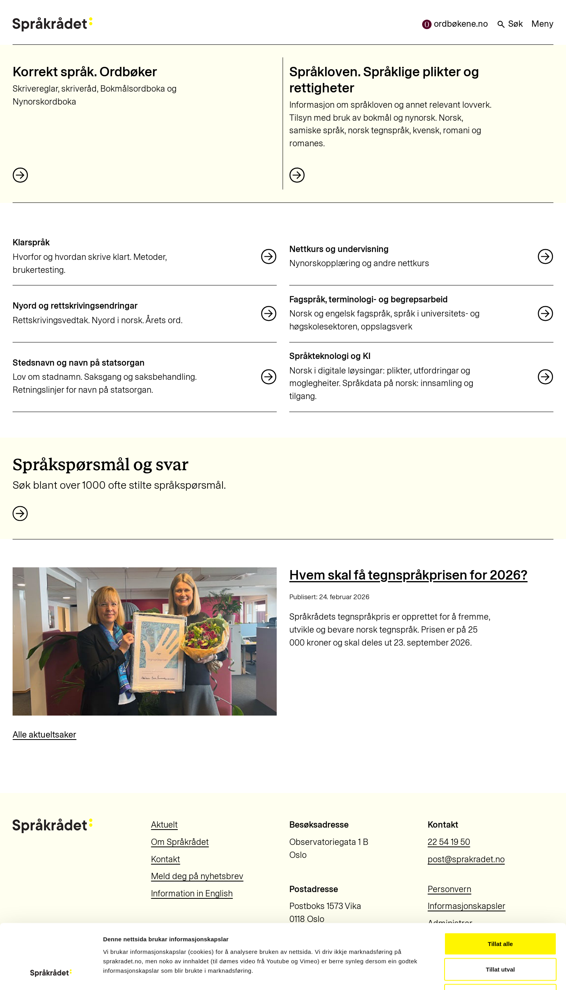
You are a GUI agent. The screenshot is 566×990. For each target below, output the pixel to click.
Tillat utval (500, 912)
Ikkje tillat (500, 938)
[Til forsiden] (52, 24)
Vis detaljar (425, 974)
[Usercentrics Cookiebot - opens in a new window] (51, 975)
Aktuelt (164, 824)
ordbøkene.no (455, 23)
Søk (509, 23)
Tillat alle (500, 886)
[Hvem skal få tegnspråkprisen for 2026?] (144, 641)
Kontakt (165, 859)
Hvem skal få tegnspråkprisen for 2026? (408, 575)
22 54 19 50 (449, 842)
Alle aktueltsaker (44, 734)
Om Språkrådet (180, 842)
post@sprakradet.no (466, 859)
